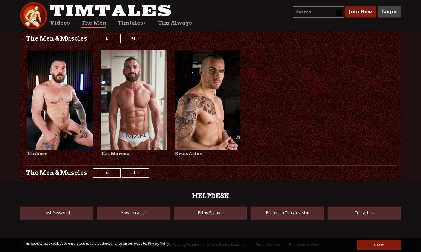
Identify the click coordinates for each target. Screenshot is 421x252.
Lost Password (57, 212)
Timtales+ (132, 23)
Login (389, 11)
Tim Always (175, 23)
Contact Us (364, 212)
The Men (93, 23)
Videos (60, 23)
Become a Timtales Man (287, 212)
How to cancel (133, 212)
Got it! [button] (379, 245)
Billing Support (210, 212)
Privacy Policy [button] (158, 243)
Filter (135, 38)
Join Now (360, 11)
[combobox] (318, 12)
